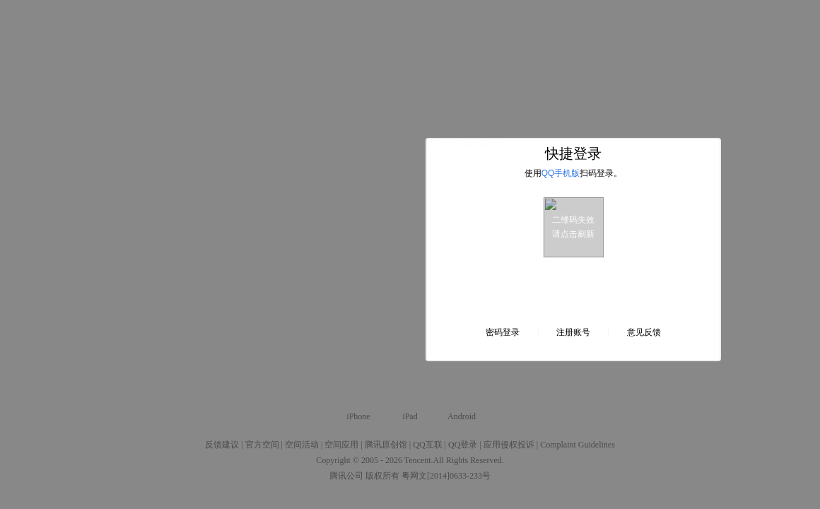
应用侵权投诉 (509, 445)
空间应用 (341, 445)
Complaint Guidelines (577, 445)
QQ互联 (427, 445)
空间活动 (302, 445)
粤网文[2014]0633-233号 (446, 476)
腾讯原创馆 (386, 445)
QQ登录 (462, 445)
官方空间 (262, 445)
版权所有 (382, 476)
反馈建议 (222, 445)
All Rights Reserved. (468, 460)
